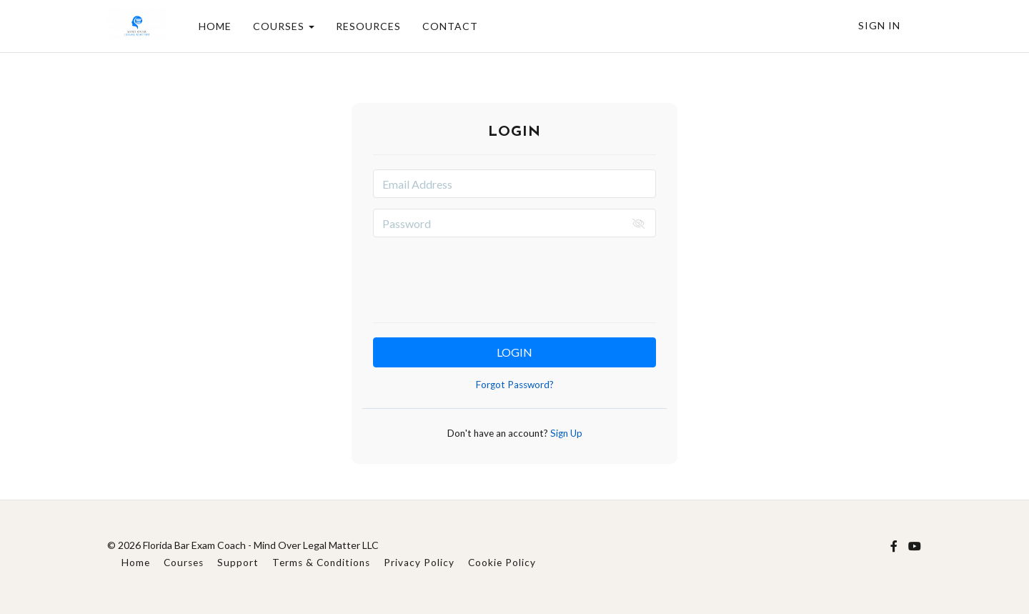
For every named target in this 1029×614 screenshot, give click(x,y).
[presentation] (514, 276)
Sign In (879, 25)
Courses (184, 562)
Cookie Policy (502, 562)
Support (238, 562)
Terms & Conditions (321, 562)
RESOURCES (368, 26)
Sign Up (565, 433)
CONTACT (450, 26)
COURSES (283, 26)
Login (514, 352)
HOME (215, 26)
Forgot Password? (515, 384)
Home (135, 562)
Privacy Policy (419, 562)
